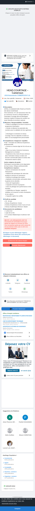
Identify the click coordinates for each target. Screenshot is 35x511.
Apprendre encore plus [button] (9, 503)
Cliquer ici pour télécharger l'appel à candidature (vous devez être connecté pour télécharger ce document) (16, 234)
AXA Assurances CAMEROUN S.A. (17, 95)
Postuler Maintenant (17, 245)
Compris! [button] (17, 508)
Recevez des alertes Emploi (17, 240)
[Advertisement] (17, 34)
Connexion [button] (29, 1)
